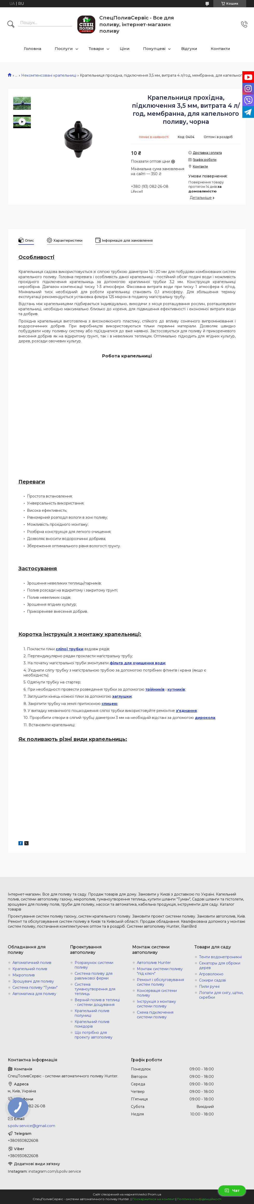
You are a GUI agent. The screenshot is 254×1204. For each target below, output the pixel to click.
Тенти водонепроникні (220, 957)
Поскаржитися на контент (153, 1199)
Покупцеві (154, 48)
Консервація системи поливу (157, 993)
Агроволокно (211, 974)
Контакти (220, 48)
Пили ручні (209, 986)
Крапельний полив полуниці (92, 1013)
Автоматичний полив (31, 962)
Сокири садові (212, 980)
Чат (231, 1190)
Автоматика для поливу (34, 993)
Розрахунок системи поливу (94, 965)
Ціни (125, 48)
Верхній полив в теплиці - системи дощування (97, 1002)
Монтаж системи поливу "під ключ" (160, 971)
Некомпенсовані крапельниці (48, 75)
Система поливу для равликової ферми (93, 975)
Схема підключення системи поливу (155, 1014)
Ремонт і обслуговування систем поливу (160, 982)
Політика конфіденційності (199, 1199)
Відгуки (189, 48)
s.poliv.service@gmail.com (31, 1125)
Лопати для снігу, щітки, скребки (221, 995)
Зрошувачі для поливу (33, 981)
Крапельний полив (29, 969)
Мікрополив (23, 975)
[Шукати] (11, 25)
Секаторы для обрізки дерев (219, 965)
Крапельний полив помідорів (92, 1024)
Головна (32, 48)
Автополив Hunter (154, 962)
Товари (96, 48)
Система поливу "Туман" (35, 987)
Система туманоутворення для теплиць (95, 989)
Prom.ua (154, 1194)
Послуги (64, 48)
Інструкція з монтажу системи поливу (156, 1003)
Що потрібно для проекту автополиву (93, 1035)
